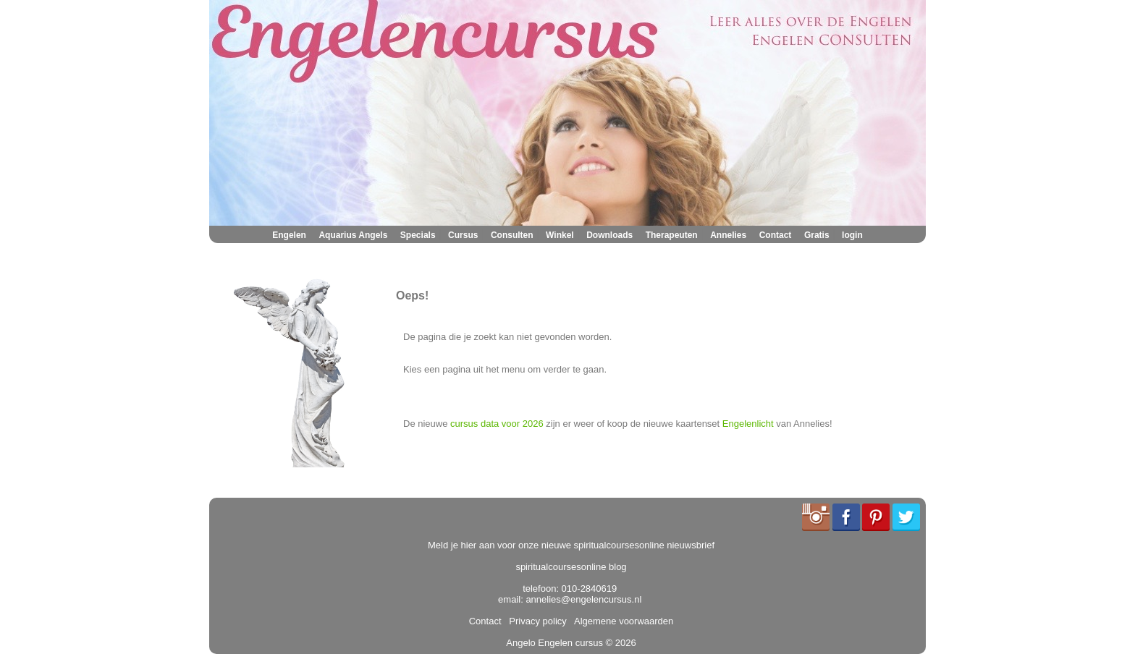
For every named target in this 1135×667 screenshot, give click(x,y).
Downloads (609, 235)
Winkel (560, 235)
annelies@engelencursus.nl (583, 599)
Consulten (512, 235)
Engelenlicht (748, 423)
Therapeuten (672, 235)
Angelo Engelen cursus (554, 642)
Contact (775, 235)
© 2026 (619, 642)
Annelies (728, 235)
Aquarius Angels (352, 235)
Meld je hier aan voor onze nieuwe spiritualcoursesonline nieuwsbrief (571, 545)
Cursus (463, 235)
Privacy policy (535, 621)
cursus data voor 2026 (497, 423)
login (852, 235)
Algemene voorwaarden (621, 621)
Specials (418, 235)
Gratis (817, 235)
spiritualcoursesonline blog (570, 566)
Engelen (289, 235)
